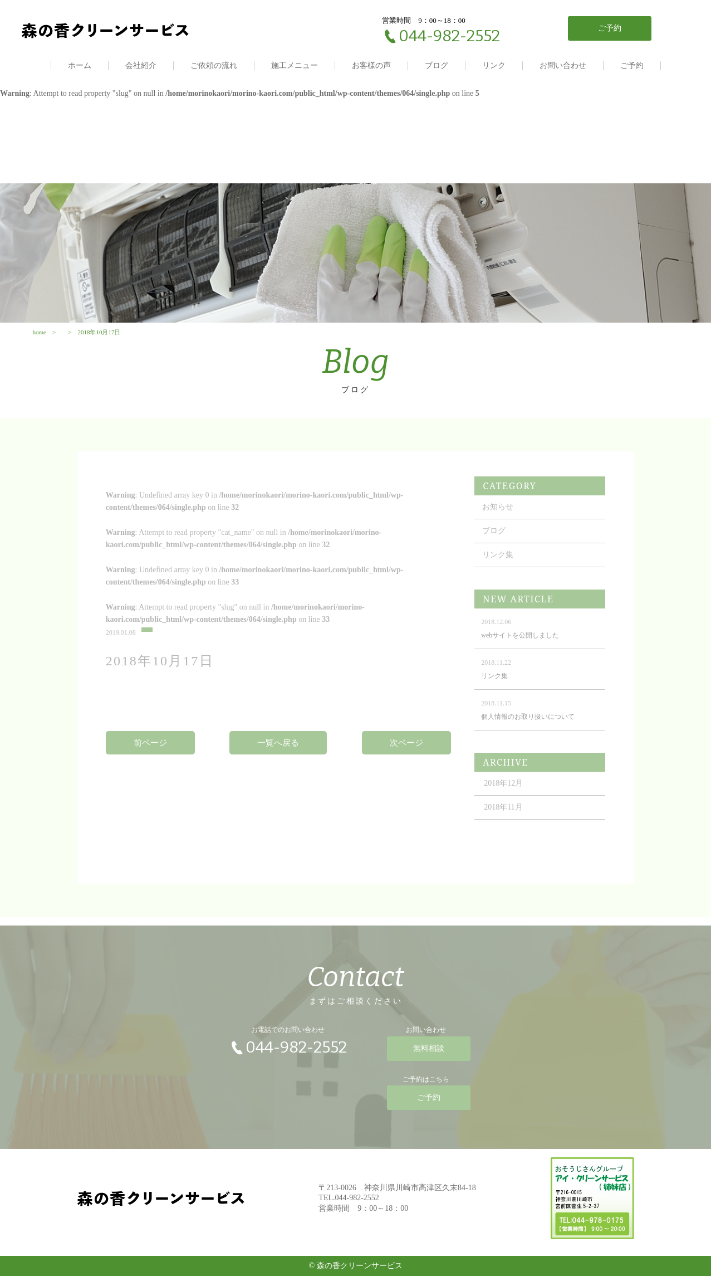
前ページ (150, 753)
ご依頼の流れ (213, 65)
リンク (494, 65)
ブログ (436, 65)
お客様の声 (371, 65)
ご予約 (632, 65)
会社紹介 (140, 65)
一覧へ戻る (278, 753)
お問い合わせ (563, 65)
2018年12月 (503, 794)
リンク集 (497, 565)
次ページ (406, 753)
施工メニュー (294, 65)
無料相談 (428, 1054)
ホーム (79, 65)
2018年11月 (503, 818)
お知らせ (497, 517)
